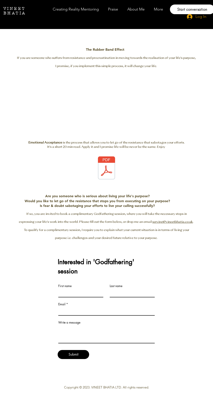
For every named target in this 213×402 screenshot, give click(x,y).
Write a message (69, 322)
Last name (116, 285)
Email (61, 304)
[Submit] (73, 354)
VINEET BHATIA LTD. (106, 387)
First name (65, 285)
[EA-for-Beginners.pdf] (106, 168)
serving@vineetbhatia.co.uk (172, 222)
